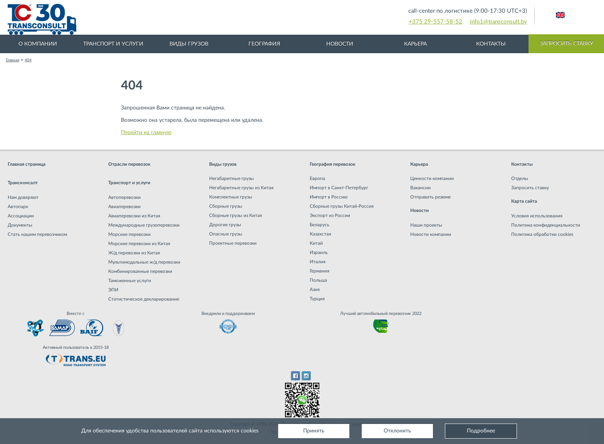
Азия (315, 289)
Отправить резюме (430, 197)
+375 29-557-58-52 (435, 22)
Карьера (415, 44)
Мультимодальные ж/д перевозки (144, 262)
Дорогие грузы (225, 224)
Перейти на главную (146, 132)
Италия (317, 261)
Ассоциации (21, 216)
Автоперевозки (124, 197)
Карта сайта (524, 201)
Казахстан (320, 234)
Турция (317, 298)
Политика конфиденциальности (545, 225)
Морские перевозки (129, 234)
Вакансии (420, 187)
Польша (318, 280)
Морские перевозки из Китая (139, 243)
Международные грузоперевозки (144, 225)
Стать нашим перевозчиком (37, 234)
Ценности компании (432, 178)
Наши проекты (426, 225)
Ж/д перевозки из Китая (134, 253)
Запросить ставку (566, 43)
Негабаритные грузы (231, 178)
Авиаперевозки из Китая (134, 216)
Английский (560, 15)
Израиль (319, 252)
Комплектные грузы (230, 197)
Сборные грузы (225, 206)
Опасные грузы (225, 234)
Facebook (295, 376)
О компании (37, 44)
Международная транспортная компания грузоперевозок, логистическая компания (174, 19)
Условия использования (536, 216)
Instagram (306, 376)
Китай (316, 243)
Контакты (491, 44)
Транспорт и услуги (113, 44)
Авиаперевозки (124, 206)
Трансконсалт (23, 182)
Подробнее (481, 431)
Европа (317, 178)
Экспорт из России (330, 215)
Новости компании (430, 234)
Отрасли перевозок (129, 164)
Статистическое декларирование (143, 299)
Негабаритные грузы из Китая (241, 187)
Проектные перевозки (233, 243)
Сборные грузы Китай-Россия (342, 206)
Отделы (519, 178)
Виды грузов (188, 44)
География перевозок (333, 164)
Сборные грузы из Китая (235, 215)
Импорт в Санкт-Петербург (339, 187)
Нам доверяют (23, 197)
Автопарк (18, 206)
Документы (20, 225)
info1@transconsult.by (498, 22)
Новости (339, 44)
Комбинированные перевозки (140, 271)
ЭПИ (113, 290)
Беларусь (319, 224)
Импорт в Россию (328, 197)
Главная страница (26, 164)
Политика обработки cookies (542, 234)
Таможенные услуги (129, 280)
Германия (319, 271)
